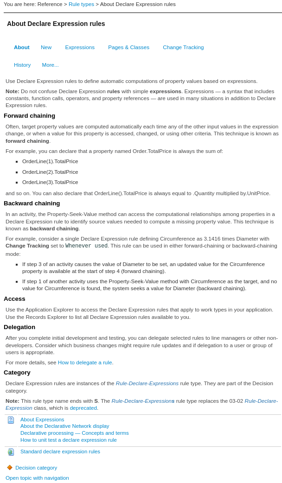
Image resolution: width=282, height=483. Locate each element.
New (46, 47)
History (22, 65)
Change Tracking (183, 47)
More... (50, 65)
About (22, 47)
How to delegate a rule (85, 362)
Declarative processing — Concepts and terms (74, 433)
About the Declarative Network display (64, 426)
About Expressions (42, 419)
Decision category (31, 467)
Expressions (80, 47)
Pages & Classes (128, 47)
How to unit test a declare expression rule (68, 440)
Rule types (81, 4)
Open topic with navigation (37, 478)
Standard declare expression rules (60, 451)
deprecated (83, 408)
